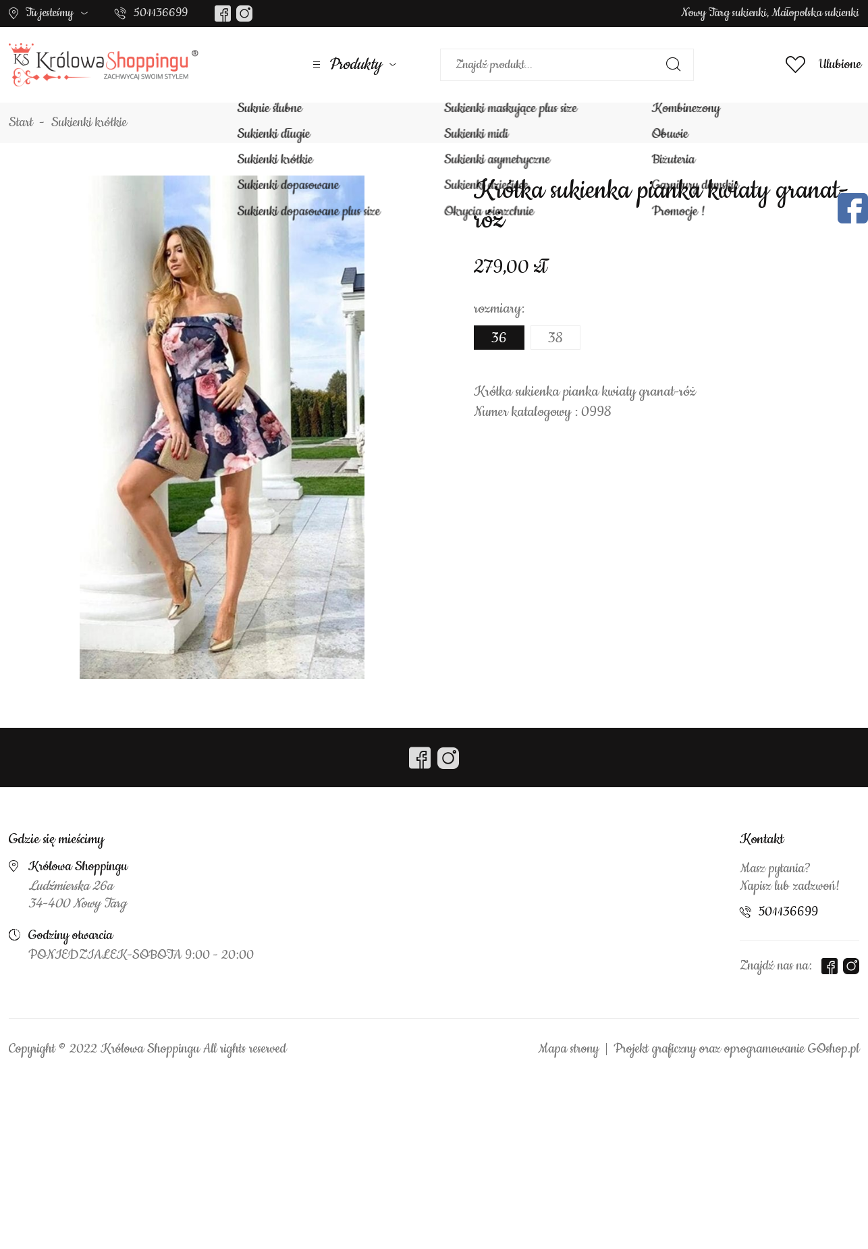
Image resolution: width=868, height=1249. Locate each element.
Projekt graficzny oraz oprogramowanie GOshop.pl (736, 1049)
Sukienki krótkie (89, 123)
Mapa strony (568, 1049)
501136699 (161, 13)
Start (21, 123)
